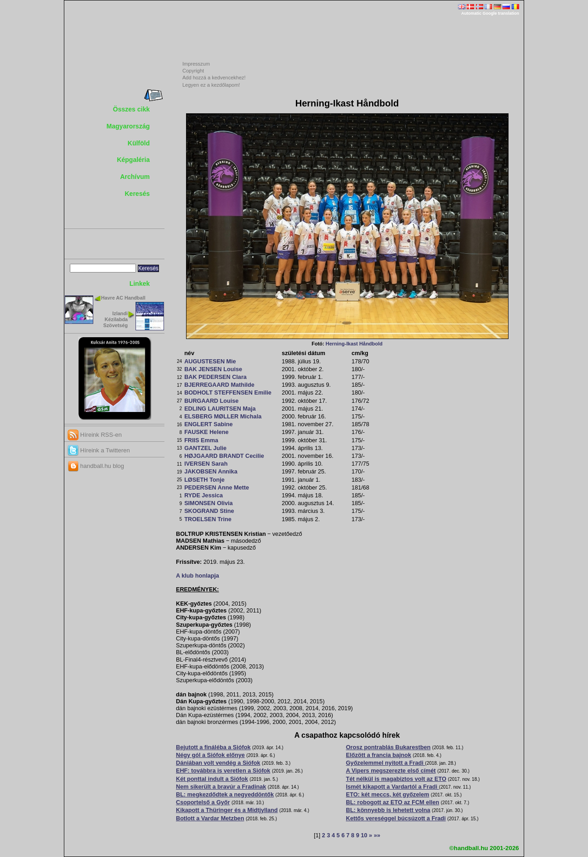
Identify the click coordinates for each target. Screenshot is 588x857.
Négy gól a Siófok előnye (210, 755)
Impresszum (196, 64)
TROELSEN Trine (208, 519)
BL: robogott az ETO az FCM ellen (392, 802)
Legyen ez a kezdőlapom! (211, 85)
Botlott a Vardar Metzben (210, 818)
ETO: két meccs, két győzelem (387, 794)
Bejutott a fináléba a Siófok (213, 747)
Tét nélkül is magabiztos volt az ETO (396, 779)
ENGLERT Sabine (208, 424)
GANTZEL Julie (205, 448)
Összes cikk (131, 109)
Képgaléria (133, 159)
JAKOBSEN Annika (210, 471)
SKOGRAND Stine (209, 511)
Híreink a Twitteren (99, 450)
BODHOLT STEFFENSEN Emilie (227, 393)
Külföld (139, 143)
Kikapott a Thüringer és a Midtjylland (227, 810)
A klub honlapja (197, 576)
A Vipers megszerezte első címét (391, 771)
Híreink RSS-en (95, 434)
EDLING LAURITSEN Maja (219, 409)
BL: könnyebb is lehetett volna (388, 810)
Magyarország (128, 126)
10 (364, 835)
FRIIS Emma (201, 440)
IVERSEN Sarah (205, 464)
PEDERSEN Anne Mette (216, 487)
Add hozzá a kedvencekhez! (214, 77)
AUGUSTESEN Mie (210, 361)
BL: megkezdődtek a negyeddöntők (225, 794)
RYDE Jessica (203, 495)
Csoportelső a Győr (203, 802)
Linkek (140, 283)
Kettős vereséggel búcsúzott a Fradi (396, 818)
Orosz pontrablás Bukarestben (388, 747)
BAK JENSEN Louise (213, 369)
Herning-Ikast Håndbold (354, 343)
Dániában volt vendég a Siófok (218, 763)
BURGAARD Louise (211, 401)
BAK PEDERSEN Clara (215, 377)
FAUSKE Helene (206, 432)
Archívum (135, 176)
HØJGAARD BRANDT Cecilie (224, 456)
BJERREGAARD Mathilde (219, 385)
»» (377, 835)
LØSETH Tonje (204, 480)
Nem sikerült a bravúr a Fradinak (221, 787)
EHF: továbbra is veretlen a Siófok (223, 771)
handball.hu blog (96, 465)
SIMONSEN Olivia (208, 503)
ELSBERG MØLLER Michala (222, 416)
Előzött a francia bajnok (378, 755)
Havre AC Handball (123, 298)
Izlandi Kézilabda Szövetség (115, 319)
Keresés (137, 193)
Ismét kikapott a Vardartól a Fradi (392, 787)
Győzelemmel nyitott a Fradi (385, 763)
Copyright (193, 70)
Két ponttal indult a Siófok (212, 779)
